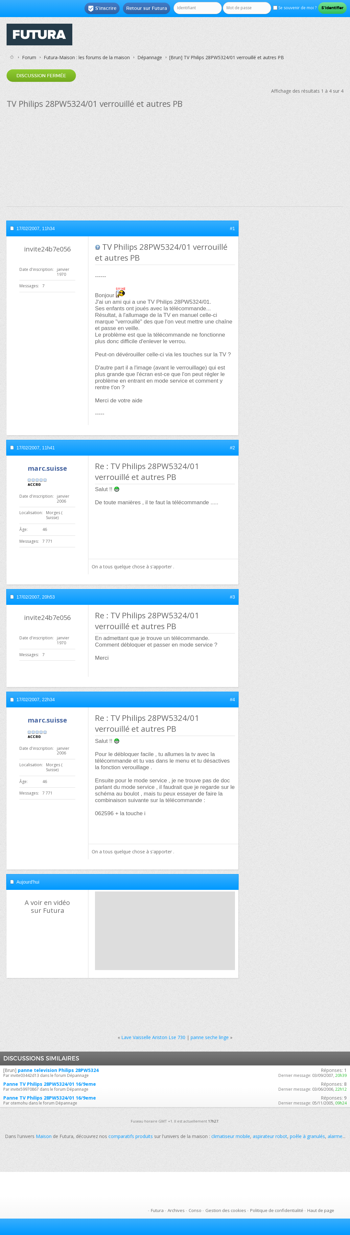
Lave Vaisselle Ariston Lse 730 (153, 1037)
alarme (335, 1136)
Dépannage (149, 57)
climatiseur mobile (230, 1136)
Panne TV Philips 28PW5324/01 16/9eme (49, 1084)
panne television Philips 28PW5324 (58, 1070)
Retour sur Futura (146, 8)
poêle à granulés (307, 1136)
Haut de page (320, 1210)
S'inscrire (102, 8)
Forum (29, 57)
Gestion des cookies (225, 1210)
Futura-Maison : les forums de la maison (87, 57)
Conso (195, 1210)
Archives (176, 1210)
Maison (44, 1136)
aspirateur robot (270, 1136)
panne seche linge (210, 1037)
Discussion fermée (41, 76)
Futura (157, 1210)
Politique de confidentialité (276, 1210)
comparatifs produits (130, 1136)
